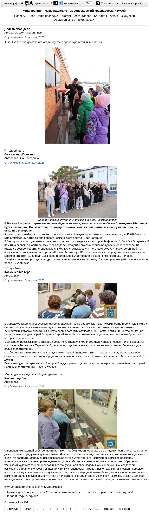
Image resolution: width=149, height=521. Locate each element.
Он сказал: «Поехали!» (20, 154)
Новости (19, 15)
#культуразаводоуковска (21, 374)
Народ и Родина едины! (22, 496)
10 (97, 508)
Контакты (100, 15)
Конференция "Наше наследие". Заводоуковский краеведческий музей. (74, 10)
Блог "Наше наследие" (43, 15)
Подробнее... (15, 150)
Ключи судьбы (15, 378)
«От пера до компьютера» (62, 492)
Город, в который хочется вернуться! (108, 492)
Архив (114, 15)
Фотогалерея (82, 15)
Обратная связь (64, 19)
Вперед (109, 508)
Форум (66, 15)
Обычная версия (131, 3)
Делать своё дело (17, 29)
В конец (124, 508)
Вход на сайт (87, 19)
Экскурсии (128, 15)
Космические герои (18, 272)
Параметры (108, 3)
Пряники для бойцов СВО (23, 492)
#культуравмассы (51, 374)
